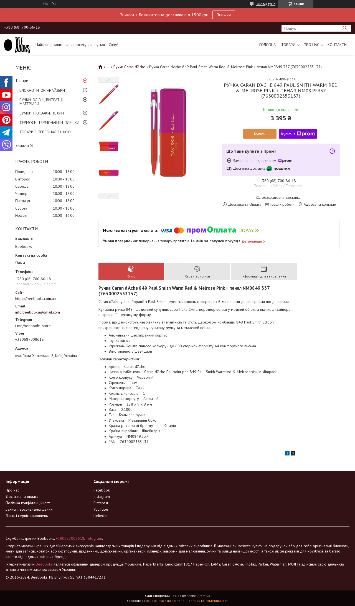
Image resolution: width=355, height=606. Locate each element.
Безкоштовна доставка (281, 197)
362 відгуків (265, 4)
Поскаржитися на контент (164, 601)
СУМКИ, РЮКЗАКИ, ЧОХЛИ (41, 113)
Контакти (337, 44)
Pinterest (100, 502)
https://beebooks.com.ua (35, 298)
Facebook (101, 490)
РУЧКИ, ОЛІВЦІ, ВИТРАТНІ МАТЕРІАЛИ (41, 101)
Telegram (94, 538)
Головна (267, 44)
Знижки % (24, 145)
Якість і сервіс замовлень (27, 515)
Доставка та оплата (22, 496)
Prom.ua (203, 596)
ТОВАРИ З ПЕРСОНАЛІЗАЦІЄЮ (45, 131)
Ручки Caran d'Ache (129, 67)
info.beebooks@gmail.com (37, 312)
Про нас (311, 44)
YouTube (100, 509)
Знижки (224, 14)
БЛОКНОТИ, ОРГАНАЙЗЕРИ (42, 90)
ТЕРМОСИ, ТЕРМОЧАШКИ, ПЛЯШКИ (49, 122)
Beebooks (44, 564)
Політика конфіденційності (28, 502)
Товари (288, 44)
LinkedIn (100, 515)
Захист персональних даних (29, 509)
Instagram (101, 496)
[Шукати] (344, 28)
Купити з (298, 133)
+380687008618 (70, 538)
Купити (259, 133)
